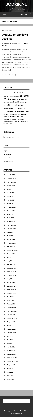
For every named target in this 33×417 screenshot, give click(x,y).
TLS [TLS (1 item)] (14, 114)
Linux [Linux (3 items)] (19, 102)
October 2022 (11, 178)
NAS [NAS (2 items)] (19, 105)
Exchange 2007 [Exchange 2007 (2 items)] (15, 96)
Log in (5, 151)
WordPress (20, 411)
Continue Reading (9, 75)
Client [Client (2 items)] (8, 93)
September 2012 (12, 318)
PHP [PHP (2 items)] (22, 105)
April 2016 (10, 236)
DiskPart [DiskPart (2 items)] (6, 96)
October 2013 (11, 293)
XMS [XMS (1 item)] (11, 123)
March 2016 (11, 239)
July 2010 (10, 368)
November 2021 (12, 182)
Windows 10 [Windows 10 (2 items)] (20, 119)
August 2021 (11, 185)
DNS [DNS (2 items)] (10, 96)
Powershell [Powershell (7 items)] (8, 108)
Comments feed (8, 158)
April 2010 (10, 379)
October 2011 (11, 332)
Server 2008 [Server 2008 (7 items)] (12, 111)
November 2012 (12, 311)
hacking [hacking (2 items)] (6, 102)
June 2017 (10, 214)
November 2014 (12, 271)
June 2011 (10, 340)
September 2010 (12, 361)
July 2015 (10, 257)
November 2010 (12, 357)
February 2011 (11, 350)
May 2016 (10, 232)
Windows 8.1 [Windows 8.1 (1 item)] (14, 119)
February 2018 (11, 207)
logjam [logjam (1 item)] (22, 102)
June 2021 (10, 189)
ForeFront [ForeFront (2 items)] (24, 99)
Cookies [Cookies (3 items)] (16, 93)
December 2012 (12, 307)
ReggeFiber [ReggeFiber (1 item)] (23, 108)
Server (10, 30)
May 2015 (10, 261)
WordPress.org (8, 161)
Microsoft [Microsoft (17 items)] (12, 105)
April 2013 (10, 300)
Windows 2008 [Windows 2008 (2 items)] (16, 121)
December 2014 (12, 268)
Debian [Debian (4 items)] (21, 93)
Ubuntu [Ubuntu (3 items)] (17, 114)
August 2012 (11, 322)
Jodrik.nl (16, 4)
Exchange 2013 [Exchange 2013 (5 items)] (15, 99)
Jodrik (9, 43)
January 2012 (11, 329)
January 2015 (11, 264)
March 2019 (11, 200)
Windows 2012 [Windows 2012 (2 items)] (25, 121)
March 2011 (11, 347)
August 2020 (11, 196)
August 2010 (11, 365)
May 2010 (10, 375)
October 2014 (11, 275)
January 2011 (11, 354)
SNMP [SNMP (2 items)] (5, 114)
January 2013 (11, 304)
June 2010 (10, 372)
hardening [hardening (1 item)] (10, 102)
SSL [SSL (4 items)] (11, 114)
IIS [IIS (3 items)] (13, 102)
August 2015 (11, 254)
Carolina (19, 413)
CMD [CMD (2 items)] (12, 93)
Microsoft (5, 30)
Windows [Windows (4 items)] (13, 117)
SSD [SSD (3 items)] (8, 114)
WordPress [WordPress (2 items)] (7, 123)
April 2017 (10, 218)
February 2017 (11, 221)
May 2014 (10, 279)
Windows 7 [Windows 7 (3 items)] (20, 117)
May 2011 (10, 343)
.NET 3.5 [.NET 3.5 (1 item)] (5, 93)
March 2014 (11, 282)
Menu (4, 14)
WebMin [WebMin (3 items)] (7, 117)
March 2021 (11, 193)
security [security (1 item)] (5, 111)
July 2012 (10, 325)
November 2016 (12, 225)
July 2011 (10, 336)
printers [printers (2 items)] (16, 108)
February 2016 (11, 243)
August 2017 (11, 211)
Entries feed (7, 154)
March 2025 (11, 175)
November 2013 (12, 289)
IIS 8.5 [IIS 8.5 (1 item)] (16, 102)
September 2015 (12, 250)
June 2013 (10, 297)
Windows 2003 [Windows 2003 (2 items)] (8, 121)
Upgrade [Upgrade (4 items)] (24, 114)
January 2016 (11, 246)
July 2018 (10, 203)
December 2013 (12, 286)
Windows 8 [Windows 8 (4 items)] (7, 119)
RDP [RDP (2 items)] (19, 108)
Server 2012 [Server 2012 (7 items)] (23, 111)
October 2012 (11, 314)
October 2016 (11, 228)
